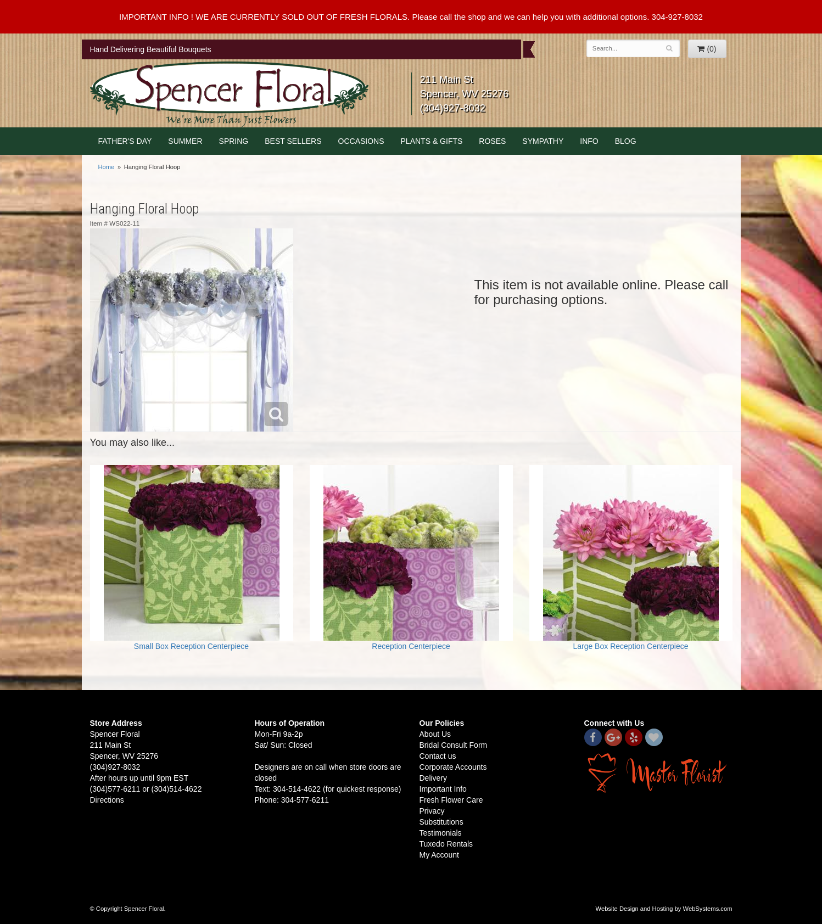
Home (106, 167)
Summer (185, 141)
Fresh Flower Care (451, 800)
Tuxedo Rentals (446, 843)
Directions (107, 800)
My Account (439, 854)
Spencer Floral (229, 94)
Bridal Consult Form (454, 745)
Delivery (434, 778)
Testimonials (441, 832)
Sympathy (542, 141)
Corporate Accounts (453, 767)
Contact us (438, 756)
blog (625, 141)
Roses (492, 141)
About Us (435, 734)
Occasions (361, 141)
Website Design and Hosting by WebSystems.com (664, 908)
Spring (234, 141)
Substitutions (441, 821)
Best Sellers (293, 141)
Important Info (443, 789)
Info (589, 141)
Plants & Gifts (432, 141)
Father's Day (125, 141)
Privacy (432, 811)
